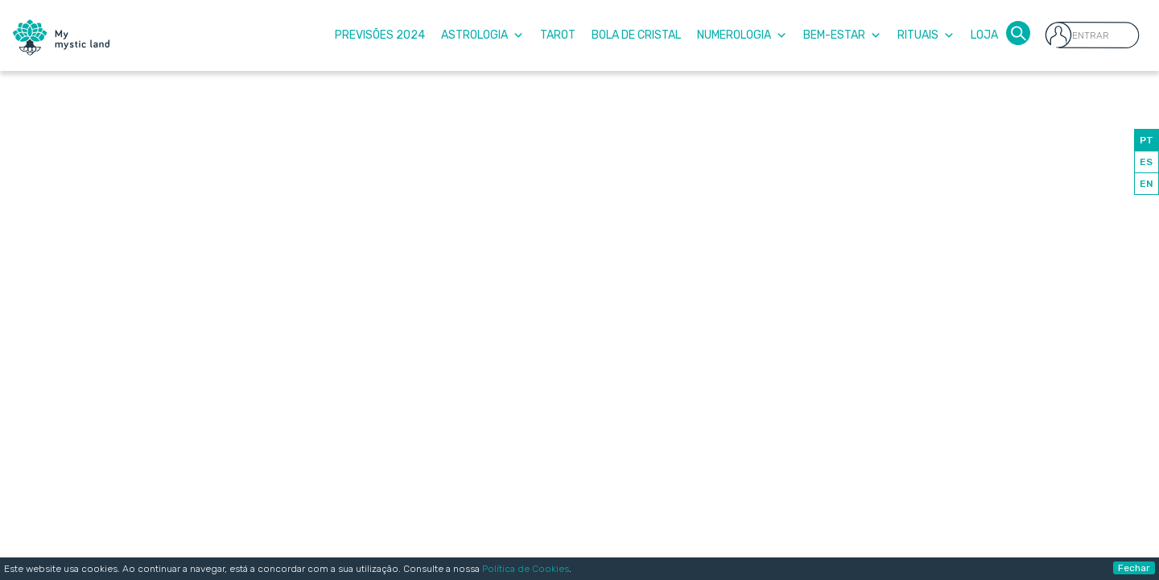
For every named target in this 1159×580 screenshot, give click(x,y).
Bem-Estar (842, 35)
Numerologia (742, 35)
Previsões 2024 (380, 35)
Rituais (926, 35)
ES (1146, 162)
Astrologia (482, 35)
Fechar (1134, 568)
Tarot (557, 35)
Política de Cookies (525, 568)
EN (1146, 183)
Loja (984, 35)
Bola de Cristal (636, 35)
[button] (1018, 31)
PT (1146, 140)
